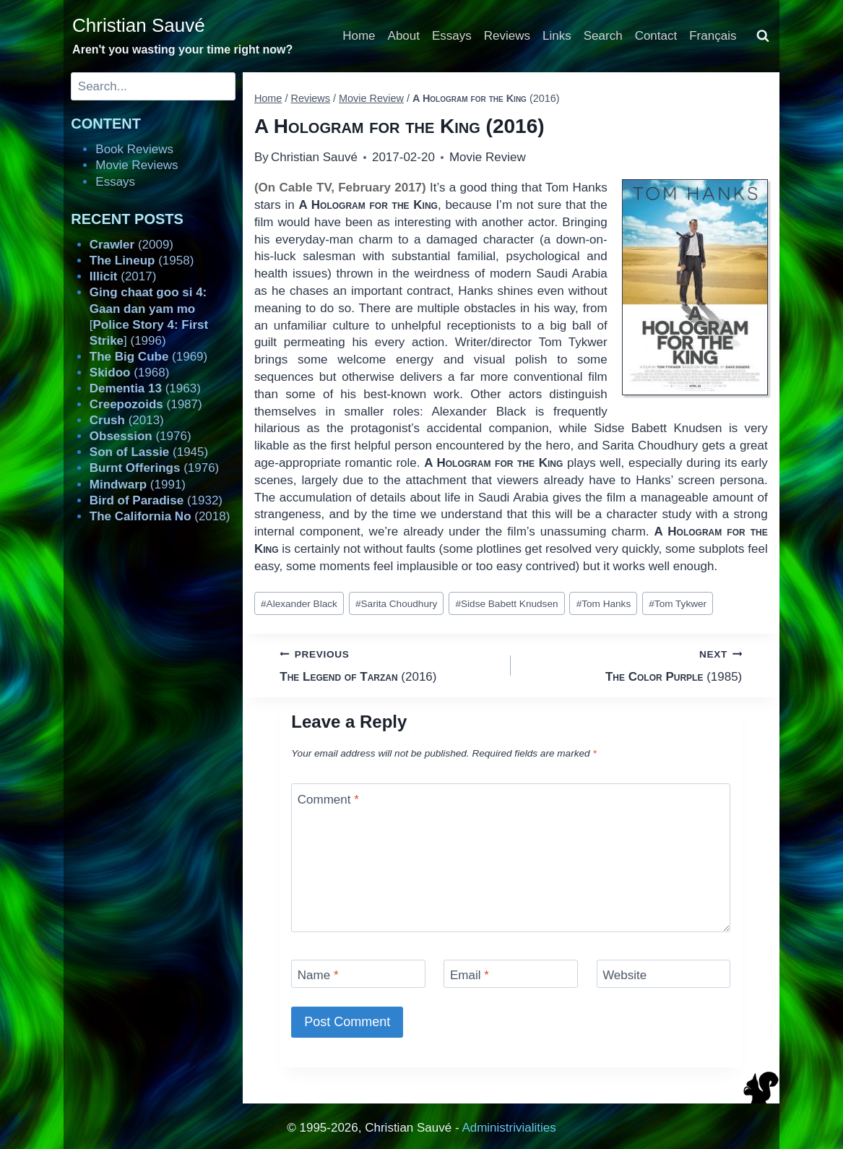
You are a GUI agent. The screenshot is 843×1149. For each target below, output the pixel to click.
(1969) (148, 356)
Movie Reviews (136, 165)
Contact (656, 36)
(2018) (160, 516)
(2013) (127, 420)
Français (712, 36)
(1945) (149, 452)
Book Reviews (134, 149)
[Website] (664, 974)
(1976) (140, 436)
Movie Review (487, 157)
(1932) (156, 500)
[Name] (358, 974)
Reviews (507, 36)
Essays (452, 36)
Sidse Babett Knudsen (506, 603)
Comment (328, 799)
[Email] (511, 974)
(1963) (145, 388)
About (404, 36)
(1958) (142, 260)
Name (318, 975)
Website (624, 975)
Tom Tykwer (677, 603)
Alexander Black (299, 603)
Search (603, 36)
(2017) (123, 276)
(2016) (389, 664)
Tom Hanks (603, 603)
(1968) (130, 372)
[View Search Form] (763, 36)
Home (358, 36)
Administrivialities (508, 1128)
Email (469, 975)
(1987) (146, 404)
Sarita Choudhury (396, 603)
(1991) (138, 484)
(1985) (632, 664)
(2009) (131, 244)
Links (556, 36)
